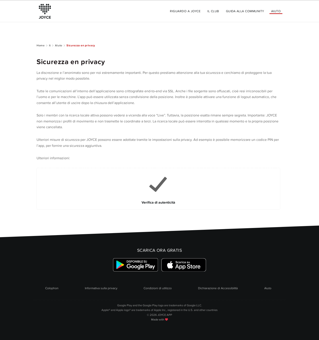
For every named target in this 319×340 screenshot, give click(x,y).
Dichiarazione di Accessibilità (218, 288)
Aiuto (276, 11)
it (50, 45)
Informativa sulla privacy (101, 288)
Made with (159, 319)
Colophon (51, 288)
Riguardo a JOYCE (185, 11)
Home (41, 45)
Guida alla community (245, 11)
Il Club (213, 11)
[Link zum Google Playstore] (135, 265)
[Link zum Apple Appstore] (184, 265)
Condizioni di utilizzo (158, 288)
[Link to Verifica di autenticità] (158, 188)
